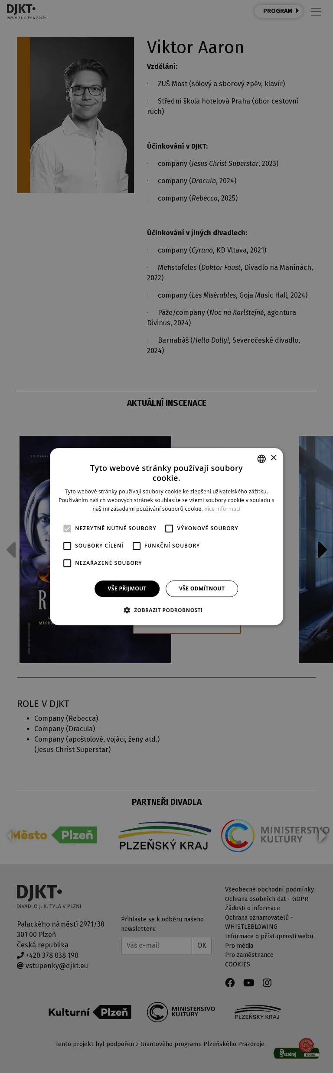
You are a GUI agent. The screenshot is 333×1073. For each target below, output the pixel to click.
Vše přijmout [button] (127, 588)
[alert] (166, 536)
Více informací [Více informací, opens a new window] (223, 508)
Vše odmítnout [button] (202, 588)
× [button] (273, 458)
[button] (167, 610)
